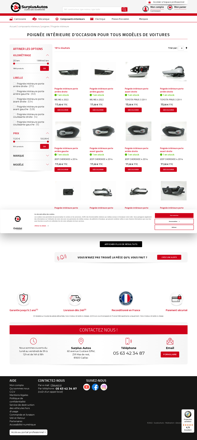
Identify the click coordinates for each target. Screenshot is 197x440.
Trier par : (146, 47)
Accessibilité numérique (23, 424)
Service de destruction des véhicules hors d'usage (22, 408)
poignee (45, 26)
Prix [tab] (16, 89)
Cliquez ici (56, 385)
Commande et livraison (22, 414)
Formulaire (170, 354)
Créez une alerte (169, 272)
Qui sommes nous (19, 388)
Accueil (13, 26)
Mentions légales (19, 395)
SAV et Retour (17, 418)
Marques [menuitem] (142, 19)
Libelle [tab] (18, 77)
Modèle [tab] (18, 120)
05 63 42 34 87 (128, 353)
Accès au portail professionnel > (28, 432)
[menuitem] (18, 19)
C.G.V (12, 392)
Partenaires (16, 421)
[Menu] (192, 411)
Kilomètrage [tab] (22, 55)
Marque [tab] (18, 111)
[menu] (98, 19)
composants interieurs (29, 26)
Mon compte (17, 385)
